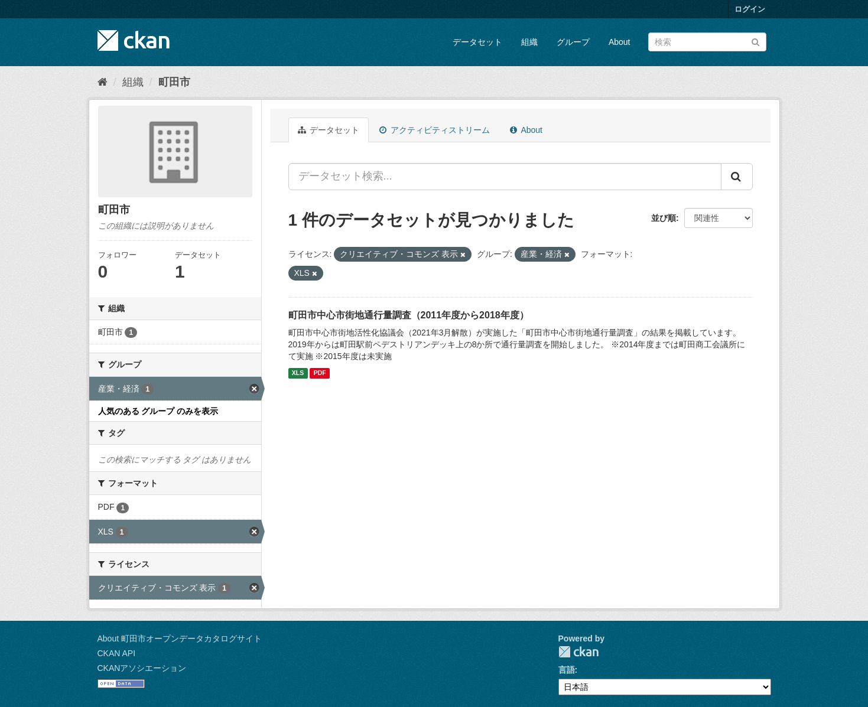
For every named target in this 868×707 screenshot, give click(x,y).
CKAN (578, 652)
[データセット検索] (707, 41)
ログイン (749, 9)
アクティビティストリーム (434, 130)
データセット (477, 42)
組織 (529, 42)
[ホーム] (102, 82)
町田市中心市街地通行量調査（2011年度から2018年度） (408, 315)
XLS (298, 373)
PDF (320, 373)
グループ (573, 42)
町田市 (174, 82)
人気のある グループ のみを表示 (158, 411)
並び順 (663, 218)
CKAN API (116, 653)
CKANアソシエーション (142, 668)
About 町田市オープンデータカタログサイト (179, 638)
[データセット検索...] (504, 176)
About (619, 42)
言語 (566, 670)
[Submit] (755, 41)
